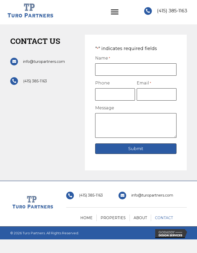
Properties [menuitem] (113, 218)
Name (102, 58)
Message (104, 107)
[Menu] (115, 12)
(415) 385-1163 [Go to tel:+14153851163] (172, 11)
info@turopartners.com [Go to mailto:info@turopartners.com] (44, 61)
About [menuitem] (140, 218)
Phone (102, 83)
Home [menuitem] (86, 218)
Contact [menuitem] (164, 218)
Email (144, 83)
